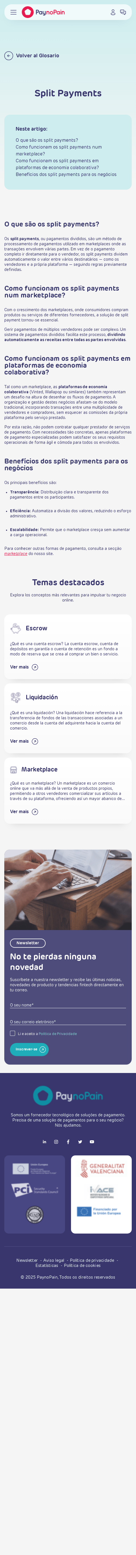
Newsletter (27, 1260)
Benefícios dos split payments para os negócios (66, 175)
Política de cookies (82, 1266)
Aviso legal (54, 1260)
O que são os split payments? (47, 140)
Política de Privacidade (58, 1052)
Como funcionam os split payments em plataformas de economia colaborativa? (57, 164)
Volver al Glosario (31, 55)
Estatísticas (47, 1266)
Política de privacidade (92, 1260)
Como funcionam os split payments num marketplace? (59, 151)
